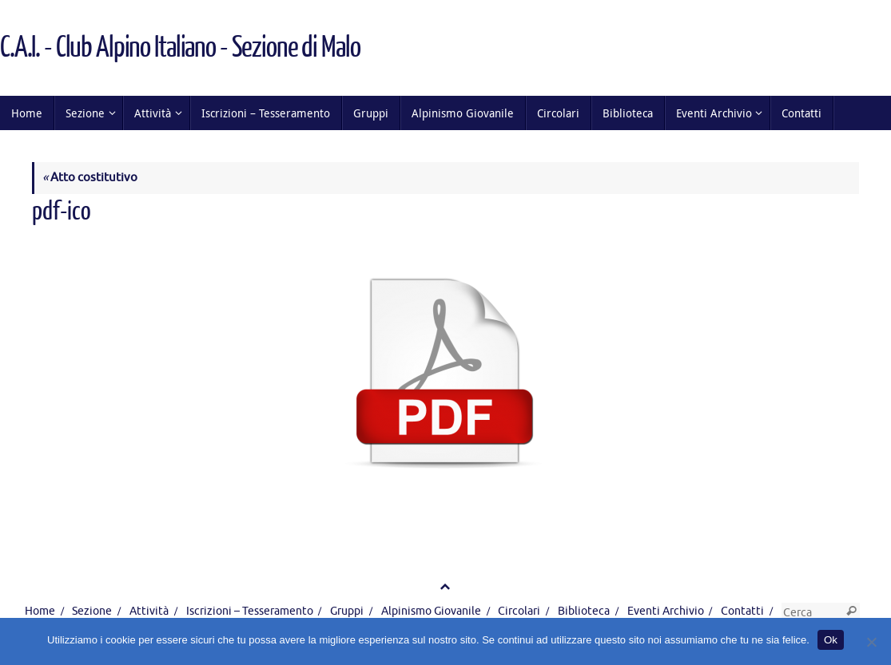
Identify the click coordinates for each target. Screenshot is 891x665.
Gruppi (347, 611)
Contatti (742, 611)
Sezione (92, 611)
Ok (830, 640)
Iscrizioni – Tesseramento (249, 611)
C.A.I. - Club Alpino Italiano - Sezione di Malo (180, 48)
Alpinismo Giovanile (431, 611)
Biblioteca (584, 611)
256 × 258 (200, 240)
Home (40, 611)
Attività (149, 611)
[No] (871, 642)
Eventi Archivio (665, 611)
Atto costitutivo (89, 177)
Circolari (519, 611)
